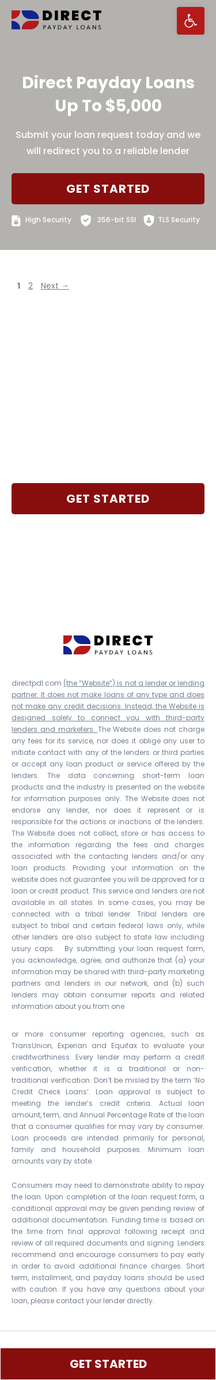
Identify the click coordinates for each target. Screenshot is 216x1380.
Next (55, 285)
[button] (190, 21)
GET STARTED (108, 189)
